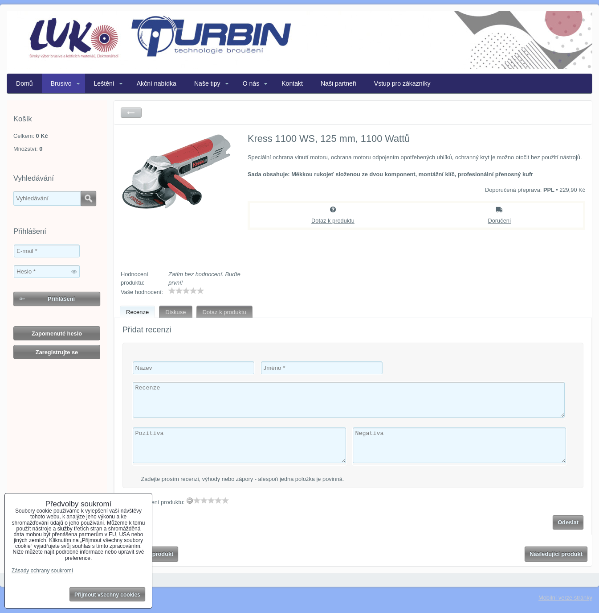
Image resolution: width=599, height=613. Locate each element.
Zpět (131, 113)
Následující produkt (556, 554)
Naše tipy (207, 83)
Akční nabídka (156, 83)
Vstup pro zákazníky (402, 83)
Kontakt (292, 83)
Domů (24, 83)
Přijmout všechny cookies (107, 595)
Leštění (104, 83)
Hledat (88, 198)
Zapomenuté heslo (57, 333)
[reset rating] (189, 500)
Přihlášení (61, 298)
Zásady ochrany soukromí (42, 570)
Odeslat (568, 522)
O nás (251, 83)
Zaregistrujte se (57, 352)
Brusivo (61, 83)
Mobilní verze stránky (565, 597)
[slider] (186, 290)
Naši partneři (338, 83)
